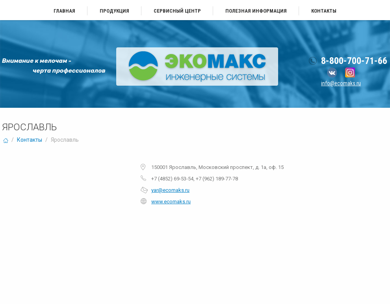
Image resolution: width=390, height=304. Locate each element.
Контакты (323, 11)
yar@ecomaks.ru (170, 190)
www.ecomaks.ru (171, 202)
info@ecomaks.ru (341, 83)
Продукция (114, 11)
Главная (64, 11)
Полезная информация (256, 11)
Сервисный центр (177, 11)
